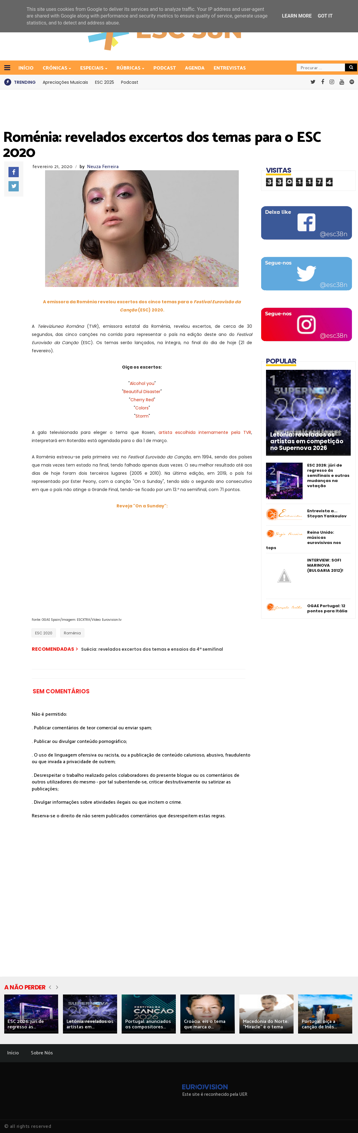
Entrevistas (230, 68)
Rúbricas (129, 68)
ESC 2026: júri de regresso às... (26, 1024)
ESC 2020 (43, 633)
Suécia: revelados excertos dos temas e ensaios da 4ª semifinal (152, 649)
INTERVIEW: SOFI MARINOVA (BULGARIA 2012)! (325, 565)
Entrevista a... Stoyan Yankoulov (327, 513)
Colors (142, 408)
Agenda (195, 68)
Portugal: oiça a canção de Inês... (319, 1024)
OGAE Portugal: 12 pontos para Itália (327, 608)
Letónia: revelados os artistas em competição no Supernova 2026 (306, 441)
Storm (142, 416)
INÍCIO (26, 68)
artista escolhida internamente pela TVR (205, 432)
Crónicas (55, 68)
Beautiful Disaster (141, 392)
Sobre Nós (42, 1053)
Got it (325, 16)
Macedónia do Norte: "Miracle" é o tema (265, 1024)
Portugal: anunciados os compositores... (148, 1024)
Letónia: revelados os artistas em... (90, 1024)
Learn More (297, 16)
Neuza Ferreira (103, 167)
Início (13, 1053)
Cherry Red (142, 400)
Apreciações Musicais (65, 82)
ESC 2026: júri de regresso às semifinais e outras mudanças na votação (328, 475)
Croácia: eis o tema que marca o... (204, 1024)
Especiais (92, 68)
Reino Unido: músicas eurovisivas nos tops (303, 540)
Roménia (72, 633)
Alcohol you (142, 383)
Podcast (164, 68)
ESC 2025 (104, 82)
